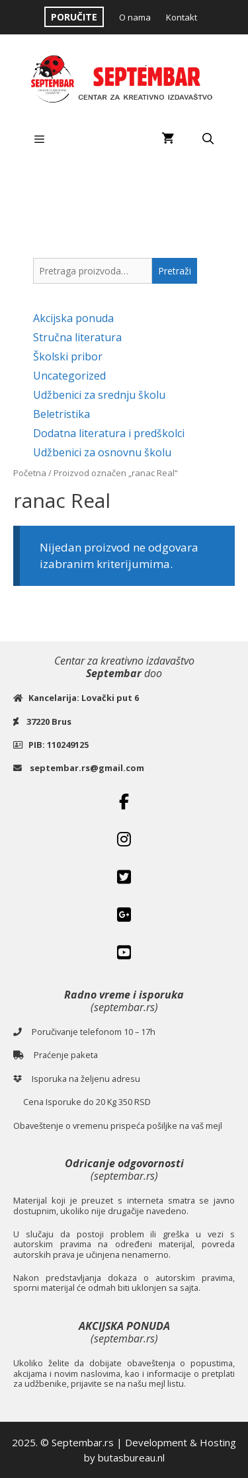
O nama (135, 17)
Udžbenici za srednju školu (99, 395)
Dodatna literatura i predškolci (109, 433)
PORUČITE (74, 17)
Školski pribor (68, 356)
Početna (29, 473)
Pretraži (174, 271)
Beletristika (61, 414)
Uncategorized (69, 375)
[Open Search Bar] (207, 139)
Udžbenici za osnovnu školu (102, 452)
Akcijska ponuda (73, 318)
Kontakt (181, 17)
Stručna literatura (77, 337)
